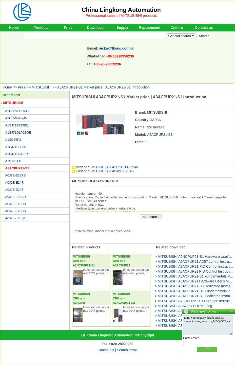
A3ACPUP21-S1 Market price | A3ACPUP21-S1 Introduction (103, 87)
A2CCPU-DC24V (17, 111)
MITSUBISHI (42, 87)
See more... (151, 217)
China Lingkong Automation (121, 9)
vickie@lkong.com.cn (117, 48)
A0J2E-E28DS (15, 211)
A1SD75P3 (13, 139)
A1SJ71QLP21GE (18, 132)
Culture (177, 28)
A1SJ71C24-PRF (17, 154)
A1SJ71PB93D (16, 147)
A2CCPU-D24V (16, 118)
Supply (122, 28)
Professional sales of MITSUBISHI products (121, 15)
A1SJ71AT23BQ (16, 125)
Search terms (127, 350)
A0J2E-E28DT (15, 218)
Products (41, 28)
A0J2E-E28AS (15, 175)
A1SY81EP (13, 161)
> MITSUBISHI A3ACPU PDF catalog (183, 306)
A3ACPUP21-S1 (17, 168)
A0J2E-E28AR (15, 197)
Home (14, 28)
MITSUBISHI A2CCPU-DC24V (114, 167)
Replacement (149, 28)
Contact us (204, 28)
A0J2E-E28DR (15, 204)
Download (95, 28)
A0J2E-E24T (14, 189)
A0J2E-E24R (14, 182)
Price (68, 28)
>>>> (127, 231)
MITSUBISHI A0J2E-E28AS (112, 171)
